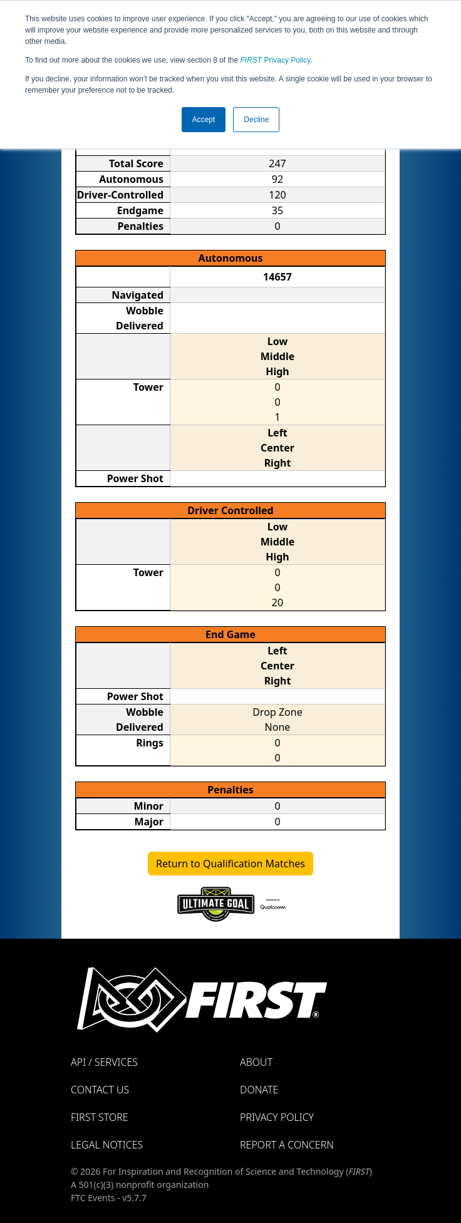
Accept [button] (203, 119)
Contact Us (100, 1090)
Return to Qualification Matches (230, 863)
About (256, 1062)
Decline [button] (256, 119)
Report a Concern (287, 1145)
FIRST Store (99, 1117)
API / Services (104, 1062)
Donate (259, 1090)
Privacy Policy (276, 60)
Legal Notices (107, 1145)
